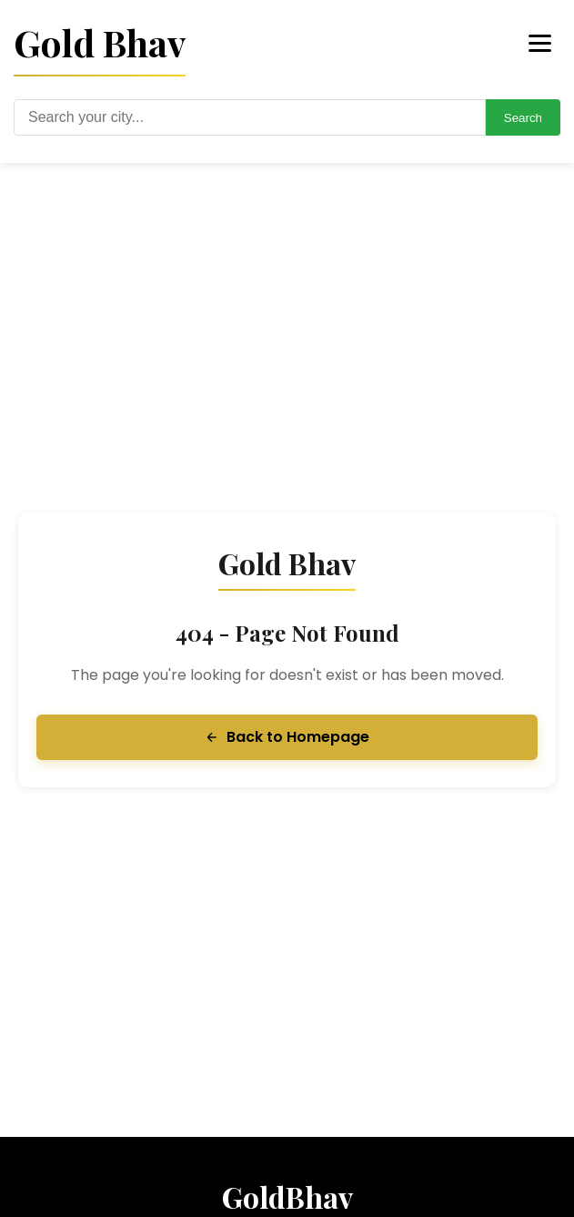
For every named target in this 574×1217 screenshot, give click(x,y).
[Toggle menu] (539, 43)
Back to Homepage (287, 736)
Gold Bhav (100, 42)
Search (523, 118)
